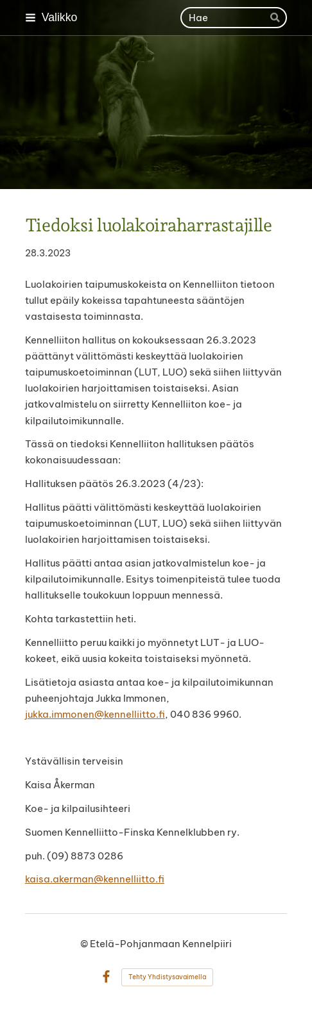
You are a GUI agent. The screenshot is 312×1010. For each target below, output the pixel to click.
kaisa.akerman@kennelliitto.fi (94, 879)
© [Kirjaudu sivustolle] (85, 944)
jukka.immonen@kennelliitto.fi (95, 714)
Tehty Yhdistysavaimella (167, 977)
